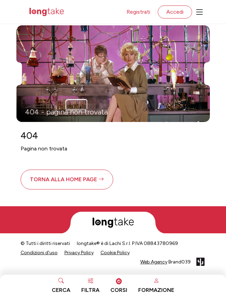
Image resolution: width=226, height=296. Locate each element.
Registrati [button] (138, 12)
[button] (67, 179)
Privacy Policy (79, 253)
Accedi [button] (174, 12)
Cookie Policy (115, 253)
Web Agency (153, 262)
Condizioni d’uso (39, 253)
